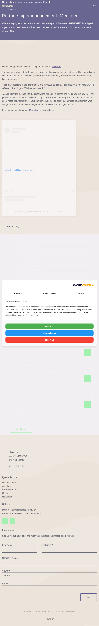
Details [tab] (81, 293)
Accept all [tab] (49, 326)
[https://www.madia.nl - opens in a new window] (83, 285)
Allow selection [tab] (50, 333)
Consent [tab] (18, 293)
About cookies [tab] (49, 293)
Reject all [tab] (49, 340)
